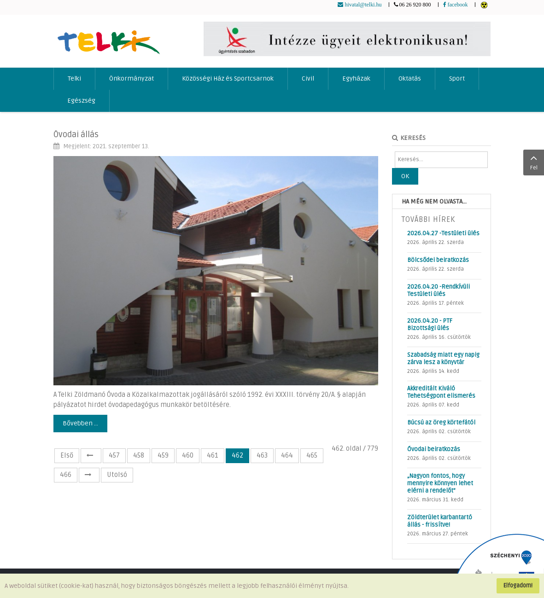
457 (114, 455)
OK (405, 176)
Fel (533, 161)
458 (138, 455)
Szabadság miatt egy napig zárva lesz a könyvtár (443, 358)
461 (212, 455)
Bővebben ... (80, 423)
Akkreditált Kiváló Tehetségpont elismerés (441, 392)
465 (311, 455)
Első (66, 455)
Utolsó (117, 475)
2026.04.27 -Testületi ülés (443, 233)
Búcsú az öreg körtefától (441, 422)
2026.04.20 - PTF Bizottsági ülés (429, 324)
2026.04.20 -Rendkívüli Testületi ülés (438, 290)
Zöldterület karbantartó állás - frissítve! (439, 521)
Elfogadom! (517, 585)
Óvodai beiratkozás (433, 449)
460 (187, 455)
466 (65, 475)
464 (287, 455)
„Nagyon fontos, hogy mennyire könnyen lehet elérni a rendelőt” (440, 483)
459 (163, 455)
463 (262, 455)
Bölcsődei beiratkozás (438, 260)
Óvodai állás (76, 134)
